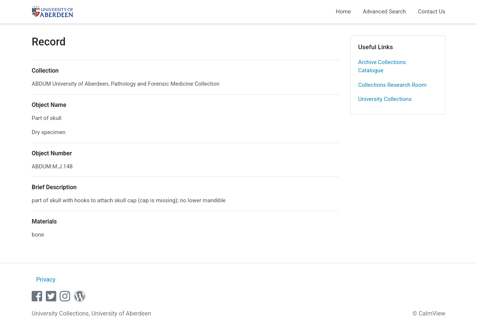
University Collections (385, 99)
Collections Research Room (392, 85)
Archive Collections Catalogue (382, 66)
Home (343, 11)
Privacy (46, 279)
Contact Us (431, 11)
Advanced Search (384, 11)
